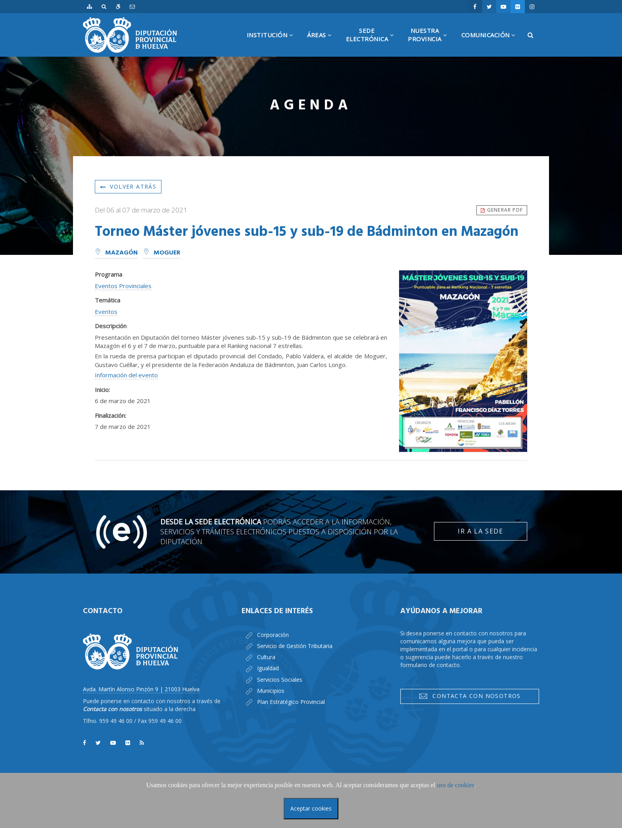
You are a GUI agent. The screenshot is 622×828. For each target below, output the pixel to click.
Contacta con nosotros (470, 696)
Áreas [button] (322, 44)
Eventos (106, 312)
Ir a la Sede (480, 531)
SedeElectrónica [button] (373, 42)
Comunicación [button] (491, 44)
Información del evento (126, 375)
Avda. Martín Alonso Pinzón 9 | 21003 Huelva (141, 689)
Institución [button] (273, 44)
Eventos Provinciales (123, 286)
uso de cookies (455, 785)
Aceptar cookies (311, 808)
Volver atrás (128, 186)
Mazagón (116, 253)
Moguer (161, 253)
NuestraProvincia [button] (430, 42)
